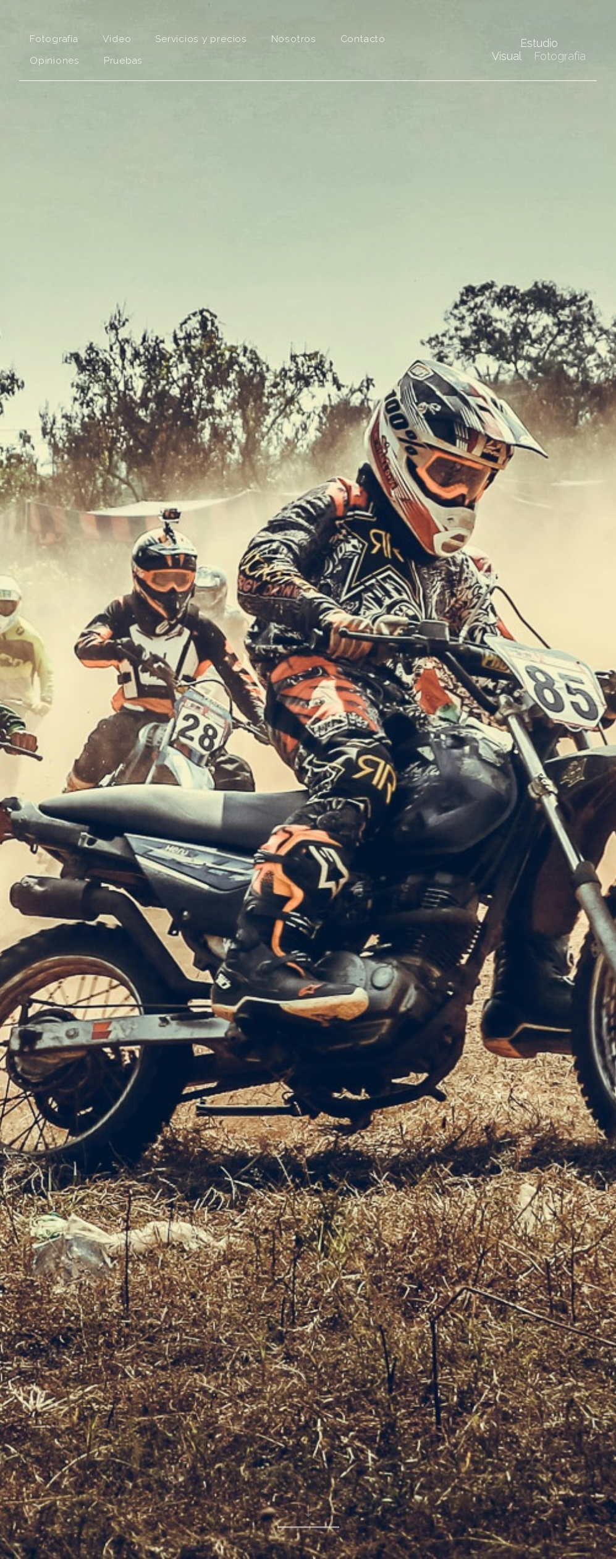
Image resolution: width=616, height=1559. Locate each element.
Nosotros (293, 39)
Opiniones (55, 60)
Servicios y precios (201, 39)
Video (117, 39)
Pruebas (123, 60)
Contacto (363, 39)
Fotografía (54, 39)
